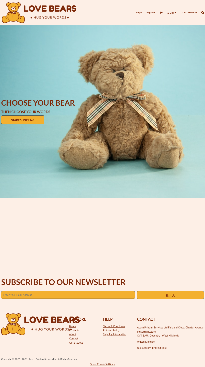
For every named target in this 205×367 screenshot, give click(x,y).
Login (139, 12)
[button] (161, 12)
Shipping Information (114, 334)
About (72, 334)
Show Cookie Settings (102, 364)
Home (72, 326)
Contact (73, 338)
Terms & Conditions (114, 326)
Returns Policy (111, 330)
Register (150, 12)
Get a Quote (76, 342)
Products (74, 330)
